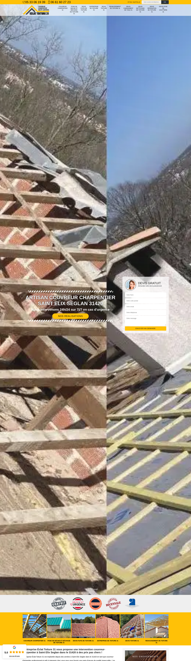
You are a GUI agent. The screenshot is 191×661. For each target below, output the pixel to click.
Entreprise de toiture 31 (94, 8)
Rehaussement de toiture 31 (115, 7)
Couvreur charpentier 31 (63, 8)
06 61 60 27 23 (59, 2)
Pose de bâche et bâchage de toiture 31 (74, 10)
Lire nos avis (14, 656)
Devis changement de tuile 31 (128, 8)
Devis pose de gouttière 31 (163, 9)
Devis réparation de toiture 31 (152, 9)
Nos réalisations (70, 316)
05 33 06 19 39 (33, 2)
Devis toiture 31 (104, 8)
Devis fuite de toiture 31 (84, 9)
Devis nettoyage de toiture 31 (140, 9)
